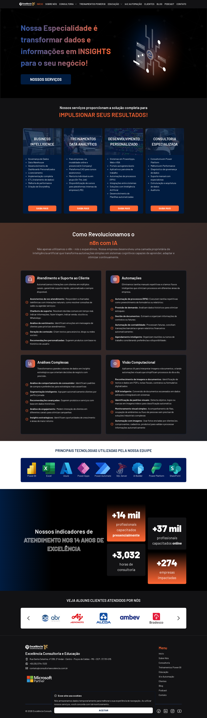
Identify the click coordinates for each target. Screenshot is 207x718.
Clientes (149, 4)
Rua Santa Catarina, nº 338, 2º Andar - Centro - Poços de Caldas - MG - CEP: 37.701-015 (68, 659)
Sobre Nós (51, 4)
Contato (181, 4)
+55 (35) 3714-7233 (36, 663)
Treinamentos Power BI (92, 4)
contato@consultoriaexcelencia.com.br (46, 668)
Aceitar (103, 710)
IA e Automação (133, 4)
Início (40, 4)
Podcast (169, 4)
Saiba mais (42, 208)
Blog (159, 4)
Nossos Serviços (46, 79)
